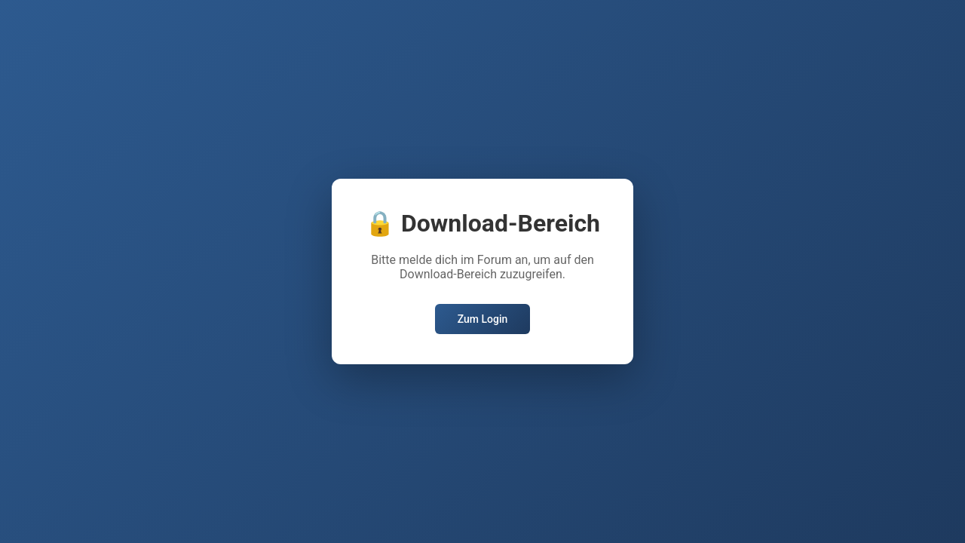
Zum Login (483, 319)
